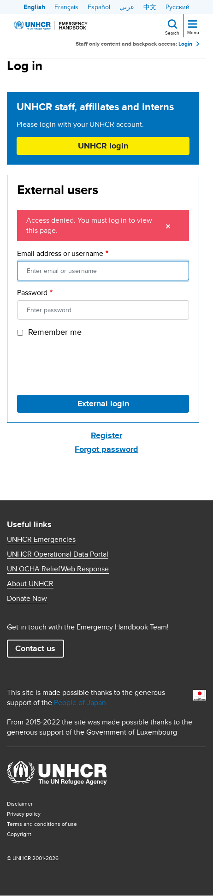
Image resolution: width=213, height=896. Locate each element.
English (34, 7)
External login (103, 403)
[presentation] (87, 365)
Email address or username (60, 254)
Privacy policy (24, 814)
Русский (177, 7)
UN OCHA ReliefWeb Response (58, 569)
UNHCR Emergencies (41, 539)
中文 (149, 7)
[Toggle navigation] (192, 24)
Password (32, 293)
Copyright (19, 834)
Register (106, 435)
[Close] (168, 225)
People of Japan (80, 702)
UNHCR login (103, 146)
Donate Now (27, 598)
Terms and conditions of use (42, 824)
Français (66, 7)
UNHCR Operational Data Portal (57, 554)
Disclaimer (20, 803)
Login (185, 44)
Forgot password (106, 449)
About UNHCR (30, 584)
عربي (126, 7)
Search (172, 33)
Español (99, 7)
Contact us (35, 648)
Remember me (55, 332)
